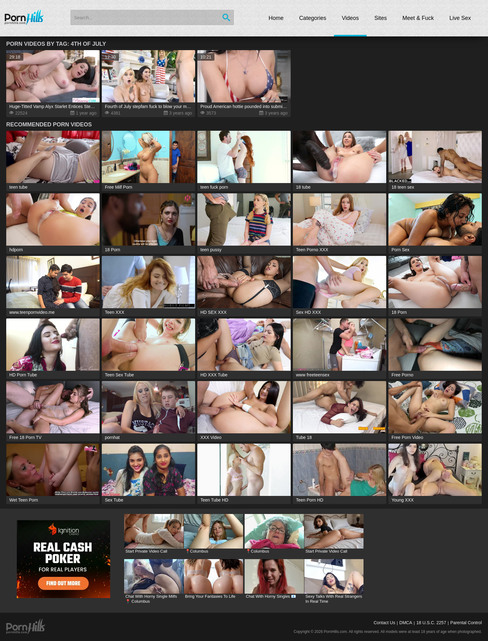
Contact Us (384, 622)
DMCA (405, 622)
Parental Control (466, 622)
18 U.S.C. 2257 (431, 622)
